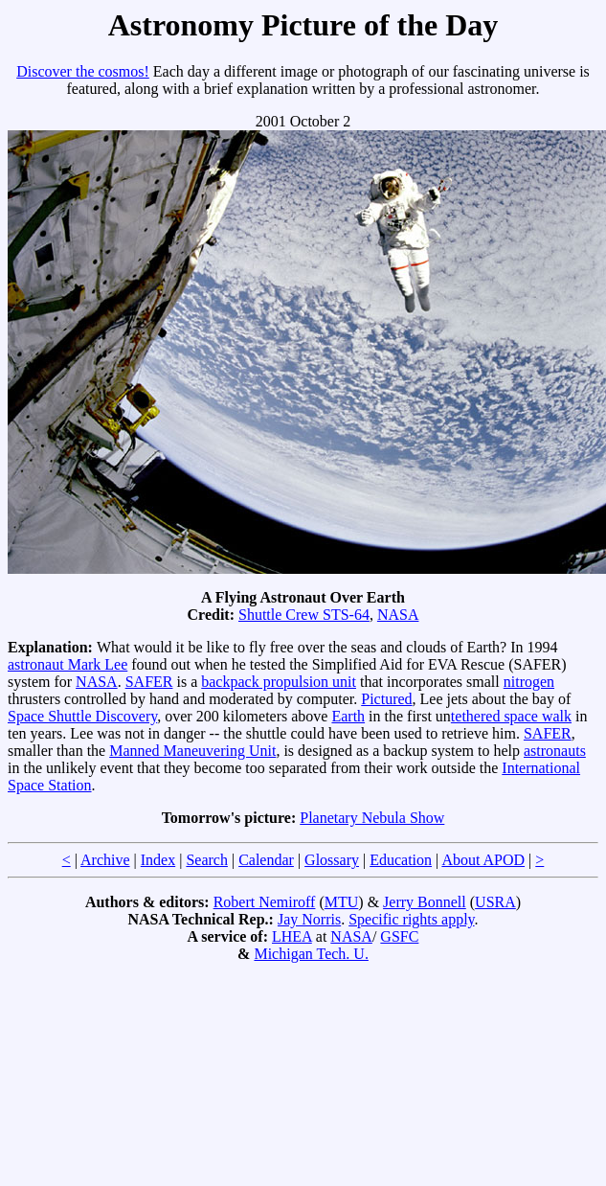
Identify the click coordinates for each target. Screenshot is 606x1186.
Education (401, 860)
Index (158, 860)
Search (207, 860)
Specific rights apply (411, 919)
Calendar (266, 860)
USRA (495, 902)
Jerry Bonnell (424, 902)
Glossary (331, 860)
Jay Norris (309, 919)
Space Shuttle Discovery (82, 716)
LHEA (292, 936)
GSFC (399, 936)
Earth (348, 716)
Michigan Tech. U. (311, 954)
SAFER (149, 681)
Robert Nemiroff (264, 902)
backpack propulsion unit (278, 681)
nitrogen (529, 681)
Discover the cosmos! (82, 71)
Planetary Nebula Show (372, 818)
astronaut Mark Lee (67, 664)
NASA (398, 614)
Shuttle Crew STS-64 (304, 614)
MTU (342, 902)
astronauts (555, 750)
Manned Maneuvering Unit (192, 750)
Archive (105, 860)
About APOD (483, 860)
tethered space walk (511, 716)
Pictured (386, 699)
